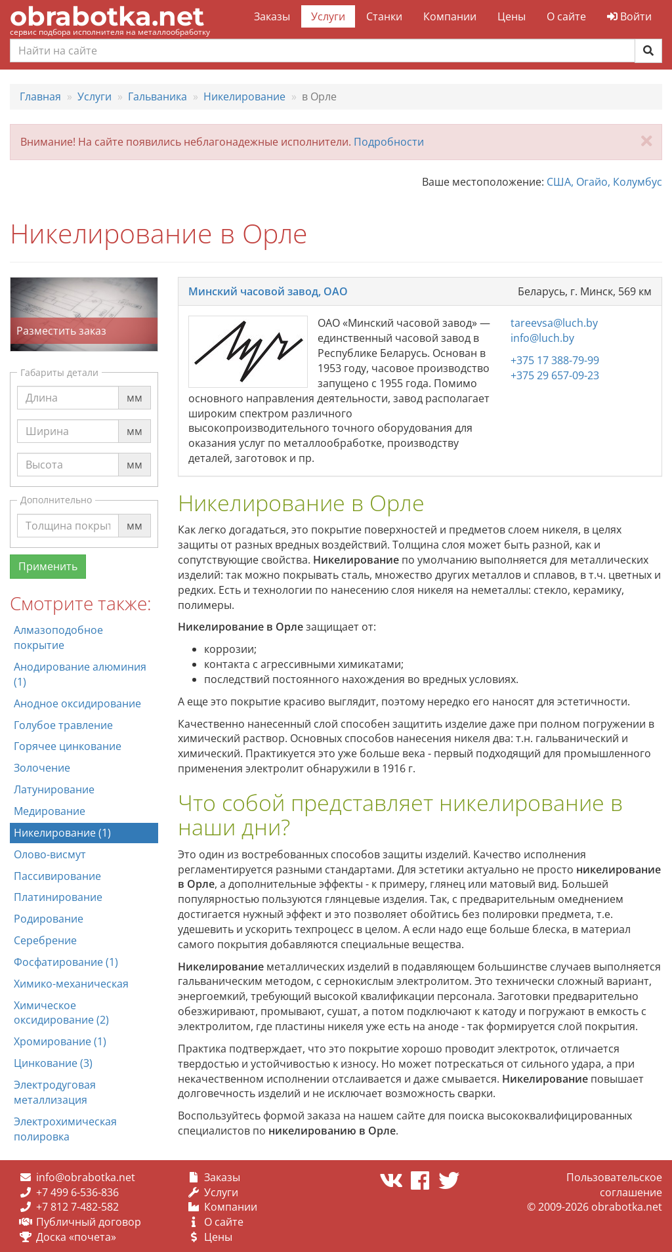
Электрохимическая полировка (65, 1129)
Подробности (389, 142)
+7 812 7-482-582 (77, 1207)
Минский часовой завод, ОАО (268, 291)
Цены (511, 16)
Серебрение (45, 940)
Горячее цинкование (67, 746)
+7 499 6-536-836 (77, 1192)
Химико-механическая (71, 983)
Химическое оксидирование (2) (61, 1013)
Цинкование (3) (53, 1063)
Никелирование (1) (62, 832)
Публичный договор (88, 1222)
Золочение (42, 768)
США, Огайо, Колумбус (604, 182)
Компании (449, 16)
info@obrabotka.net (85, 1177)
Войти (629, 16)
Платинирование (58, 897)
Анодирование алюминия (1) (80, 674)
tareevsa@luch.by (554, 323)
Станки (384, 16)
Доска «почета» (76, 1237)
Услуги (328, 16)
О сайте (566, 16)
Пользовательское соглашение (614, 1185)
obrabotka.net (107, 16)
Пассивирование (57, 876)
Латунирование (54, 789)
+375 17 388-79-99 (555, 360)
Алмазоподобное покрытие (58, 637)
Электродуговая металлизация (55, 1092)
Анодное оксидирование (77, 703)
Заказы (272, 16)
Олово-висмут (50, 854)
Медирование (49, 811)
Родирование (48, 918)
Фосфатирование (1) (66, 962)
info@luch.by (542, 338)
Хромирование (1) (60, 1041)
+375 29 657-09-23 (555, 375)
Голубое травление (63, 725)
